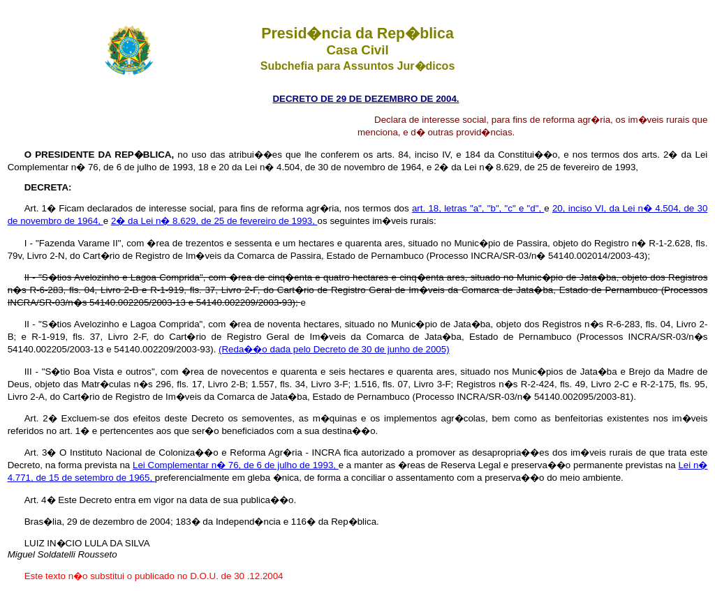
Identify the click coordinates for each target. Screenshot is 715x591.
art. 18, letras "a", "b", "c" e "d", (478, 208)
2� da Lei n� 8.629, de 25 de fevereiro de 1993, (214, 221)
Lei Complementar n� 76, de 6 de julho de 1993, (236, 465)
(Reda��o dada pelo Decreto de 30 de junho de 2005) (334, 349)
